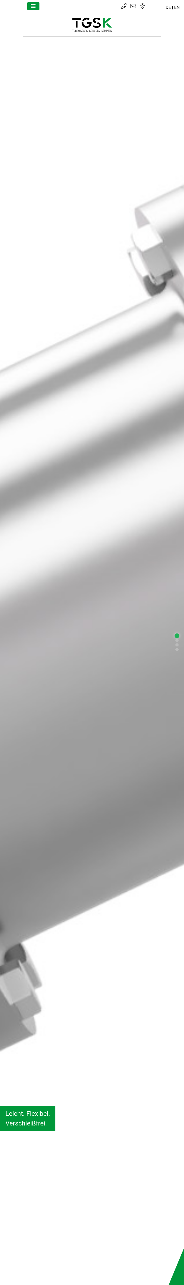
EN (177, 7)
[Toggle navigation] (33, 6)
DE (168, 7)
